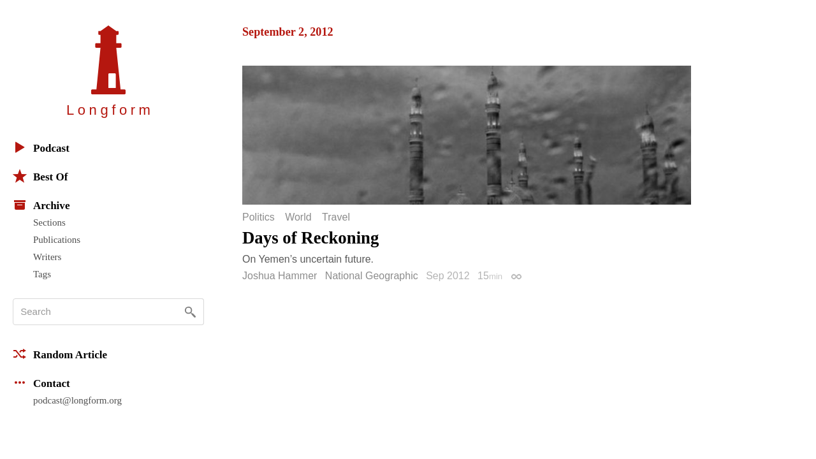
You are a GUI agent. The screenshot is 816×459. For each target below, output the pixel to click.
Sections (49, 222)
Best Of (40, 176)
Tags (42, 274)
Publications (56, 240)
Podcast (41, 147)
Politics (258, 217)
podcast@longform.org (77, 400)
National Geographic (371, 275)
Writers (47, 257)
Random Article (60, 354)
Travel (336, 217)
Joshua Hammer (279, 275)
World (298, 217)
